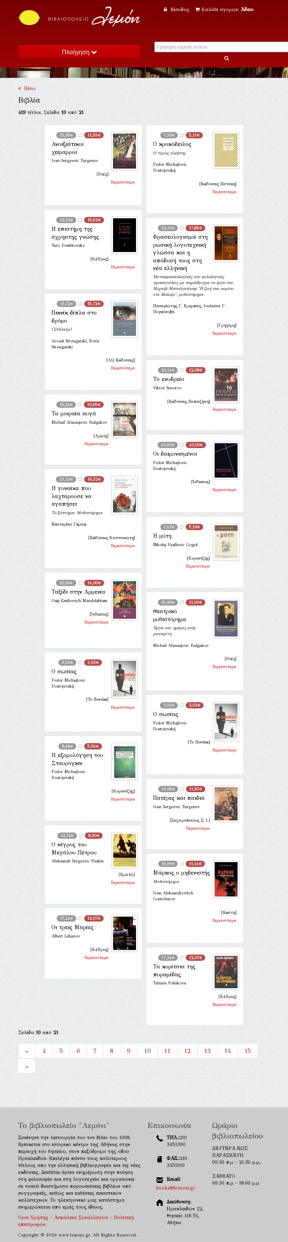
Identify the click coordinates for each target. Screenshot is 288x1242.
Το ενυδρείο (168, 379)
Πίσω (26, 88)
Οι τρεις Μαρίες (72, 927)
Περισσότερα (123, 182)
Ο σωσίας (64, 671)
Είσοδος (177, 10)
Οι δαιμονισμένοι (175, 453)
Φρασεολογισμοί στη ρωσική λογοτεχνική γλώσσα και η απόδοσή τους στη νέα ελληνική (180, 252)
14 (227, 1051)
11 (167, 1051)
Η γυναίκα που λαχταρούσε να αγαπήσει (71, 496)
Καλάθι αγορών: (224, 10)
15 (248, 1051)
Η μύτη (162, 536)
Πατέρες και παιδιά (179, 798)
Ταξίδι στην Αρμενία (78, 591)
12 (187, 1051)
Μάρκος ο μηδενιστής (181, 872)
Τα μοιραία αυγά (73, 413)
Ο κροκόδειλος (172, 144)
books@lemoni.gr (175, 1188)
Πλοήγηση (79, 52)
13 (207, 1051)
